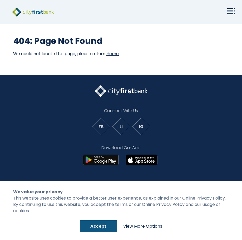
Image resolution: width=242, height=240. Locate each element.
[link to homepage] (33, 12)
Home (112, 54)
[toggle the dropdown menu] (230, 10)
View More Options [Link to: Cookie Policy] (142, 226)
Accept (98, 226)
